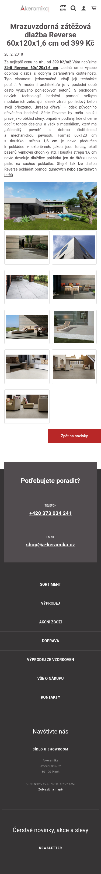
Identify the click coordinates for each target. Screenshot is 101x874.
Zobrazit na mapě (51, 789)
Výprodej (50, 603)
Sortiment (50, 584)
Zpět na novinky (74, 436)
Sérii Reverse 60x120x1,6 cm (31, 68)
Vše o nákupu (50, 678)
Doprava (50, 641)
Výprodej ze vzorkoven (50, 660)
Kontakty (50, 697)
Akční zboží (50, 622)
